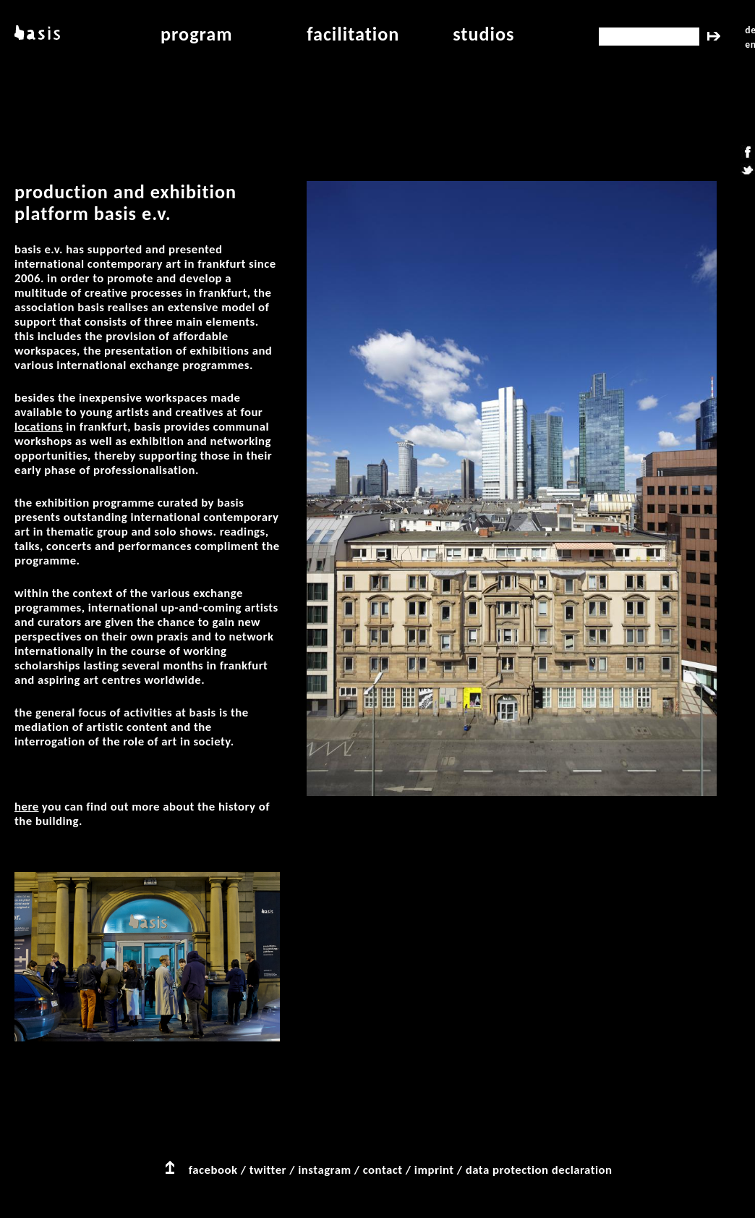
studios (483, 34)
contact (383, 1169)
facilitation (353, 34)
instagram (324, 1169)
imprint (434, 1169)
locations (38, 426)
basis (36, 33)
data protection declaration (539, 1169)
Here (26, 806)
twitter (267, 1169)
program (197, 34)
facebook (213, 1169)
